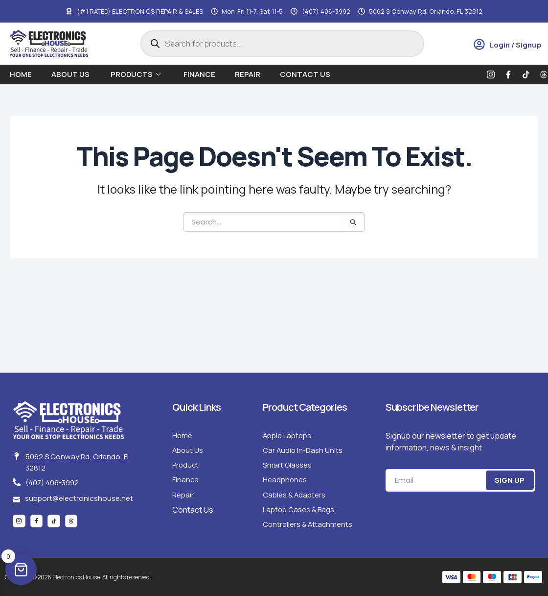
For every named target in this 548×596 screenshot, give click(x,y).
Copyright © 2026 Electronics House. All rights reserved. (87, 576)
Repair (247, 74)
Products (136, 74)
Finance (199, 74)
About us (71, 74)
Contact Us (305, 74)
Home (21, 74)
